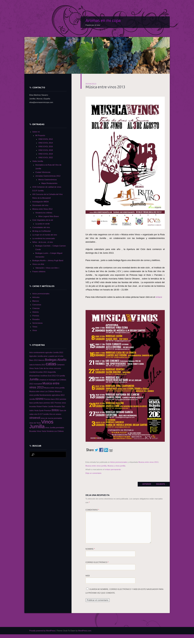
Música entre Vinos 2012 (42, 209)
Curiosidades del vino (41, 227)
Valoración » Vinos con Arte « (47, 268)
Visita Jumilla (37, 161)
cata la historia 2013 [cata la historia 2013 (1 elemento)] (37, 365)
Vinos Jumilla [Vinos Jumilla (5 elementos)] (41, 424)
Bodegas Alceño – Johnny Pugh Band (47, 260)
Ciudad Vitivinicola (42, 172)
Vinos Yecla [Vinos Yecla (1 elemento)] (41, 431)
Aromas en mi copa (103, 20)
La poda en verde (42, 224)
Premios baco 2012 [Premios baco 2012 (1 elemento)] (51, 399)
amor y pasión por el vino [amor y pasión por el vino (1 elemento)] (53, 356)
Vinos (34, 330)
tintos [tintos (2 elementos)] (55, 410)
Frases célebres (38, 272)
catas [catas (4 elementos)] (51, 363)
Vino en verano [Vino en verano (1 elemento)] (55, 414)
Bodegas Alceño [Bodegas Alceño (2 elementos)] (55, 359)
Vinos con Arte (38, 264)
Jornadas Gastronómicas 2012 (47, 176)
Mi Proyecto (40, 135)
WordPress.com (84, 631)
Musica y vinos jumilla (116, 466)
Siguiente (161, 484)
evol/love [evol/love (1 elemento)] (43, 376)
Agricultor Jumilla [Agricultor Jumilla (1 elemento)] (36, 356)
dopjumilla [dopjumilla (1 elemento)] (52, 372)
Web (88, 576)
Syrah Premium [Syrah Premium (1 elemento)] (45, 410)
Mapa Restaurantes (49, 183)
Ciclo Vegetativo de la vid (42, 220)
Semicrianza (37, 323)
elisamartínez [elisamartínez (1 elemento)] (34, 376)
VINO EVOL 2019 (45, 154)
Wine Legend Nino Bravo (48, 216)
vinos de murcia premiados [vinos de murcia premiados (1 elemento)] (51, 418)
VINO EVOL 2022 (45, 157)
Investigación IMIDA (40, 202)
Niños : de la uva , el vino (42, 242)
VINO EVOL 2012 (45, 139)
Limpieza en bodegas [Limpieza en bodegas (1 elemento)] (47, 380)
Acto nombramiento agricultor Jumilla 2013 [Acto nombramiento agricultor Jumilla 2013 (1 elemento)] (46, 352)
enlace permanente (113, 469)
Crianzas (36, 308)
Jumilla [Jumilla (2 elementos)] (34, 379)
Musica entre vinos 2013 (148, 462)
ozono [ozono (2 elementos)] (39, 398)
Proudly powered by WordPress (42, 631)
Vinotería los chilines (43, 213)
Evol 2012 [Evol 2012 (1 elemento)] (52, 376)
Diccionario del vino (40, 205)
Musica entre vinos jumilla (96, 466)
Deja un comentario (93, 473)
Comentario (92, 510)
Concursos (36, 305)
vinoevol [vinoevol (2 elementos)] (34, 417)
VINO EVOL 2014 (45, 143)
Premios (35, 316)
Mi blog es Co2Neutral (41, 231)
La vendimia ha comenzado (43, 238)
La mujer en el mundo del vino (44, 235)
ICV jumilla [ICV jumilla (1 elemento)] (60, 376)
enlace (159, 297)
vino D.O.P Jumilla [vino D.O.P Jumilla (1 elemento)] (41, 414)
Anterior (145, 484)
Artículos (36, 297)
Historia (35, 312)
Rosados (36, 319)
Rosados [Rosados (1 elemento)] (57, 406)
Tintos (34, 327)
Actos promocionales (118, 462)
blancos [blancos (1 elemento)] (41, 360)
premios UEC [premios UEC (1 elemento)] (49, 403)
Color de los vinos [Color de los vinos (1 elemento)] (46, 368)
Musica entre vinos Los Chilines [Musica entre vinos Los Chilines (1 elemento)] (41, 391)
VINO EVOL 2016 (45, 146)
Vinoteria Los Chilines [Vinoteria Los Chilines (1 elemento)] (55, 431)
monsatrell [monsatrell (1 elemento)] (38, 384)
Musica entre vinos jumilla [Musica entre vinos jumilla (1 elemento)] (54, 388)
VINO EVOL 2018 (45, 150)
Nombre (90, 549)
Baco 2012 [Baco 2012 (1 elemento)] (33, 360)
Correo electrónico (97, 562)
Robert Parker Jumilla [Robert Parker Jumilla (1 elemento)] (45, 406)
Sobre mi (36, 132)
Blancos (35, 301)
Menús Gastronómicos (47, 180)
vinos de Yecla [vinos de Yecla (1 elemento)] (35, 423)
